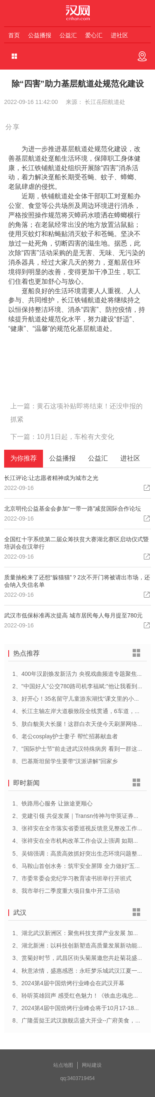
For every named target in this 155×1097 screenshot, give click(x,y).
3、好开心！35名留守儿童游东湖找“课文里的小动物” (80, 698)
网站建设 (92, 1065)
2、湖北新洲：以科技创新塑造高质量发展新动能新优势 (83, 945)
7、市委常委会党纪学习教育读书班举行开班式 (71, 878)
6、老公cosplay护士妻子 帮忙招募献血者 (65, 736)
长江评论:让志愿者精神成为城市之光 (51, 478)
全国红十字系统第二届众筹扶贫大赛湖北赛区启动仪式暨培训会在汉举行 (76, 543)
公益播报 (39, 35)
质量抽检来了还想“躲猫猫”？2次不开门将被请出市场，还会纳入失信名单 (77, 581)
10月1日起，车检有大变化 (75, 436)
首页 (14, 35)
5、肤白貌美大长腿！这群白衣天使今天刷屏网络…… (80, 724)
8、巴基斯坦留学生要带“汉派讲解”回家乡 (65, 761)
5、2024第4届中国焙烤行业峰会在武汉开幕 (68, 983)
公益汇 (68, 35)
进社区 (119, 35)
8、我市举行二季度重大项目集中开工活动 (66, 890)
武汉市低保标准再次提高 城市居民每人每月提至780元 (73, 615)
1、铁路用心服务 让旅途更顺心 (52, 803)
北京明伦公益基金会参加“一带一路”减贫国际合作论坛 (72, 508)
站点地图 (63, 1065)
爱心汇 (94, 35)
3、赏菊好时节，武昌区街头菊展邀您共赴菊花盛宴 (77, 958)
